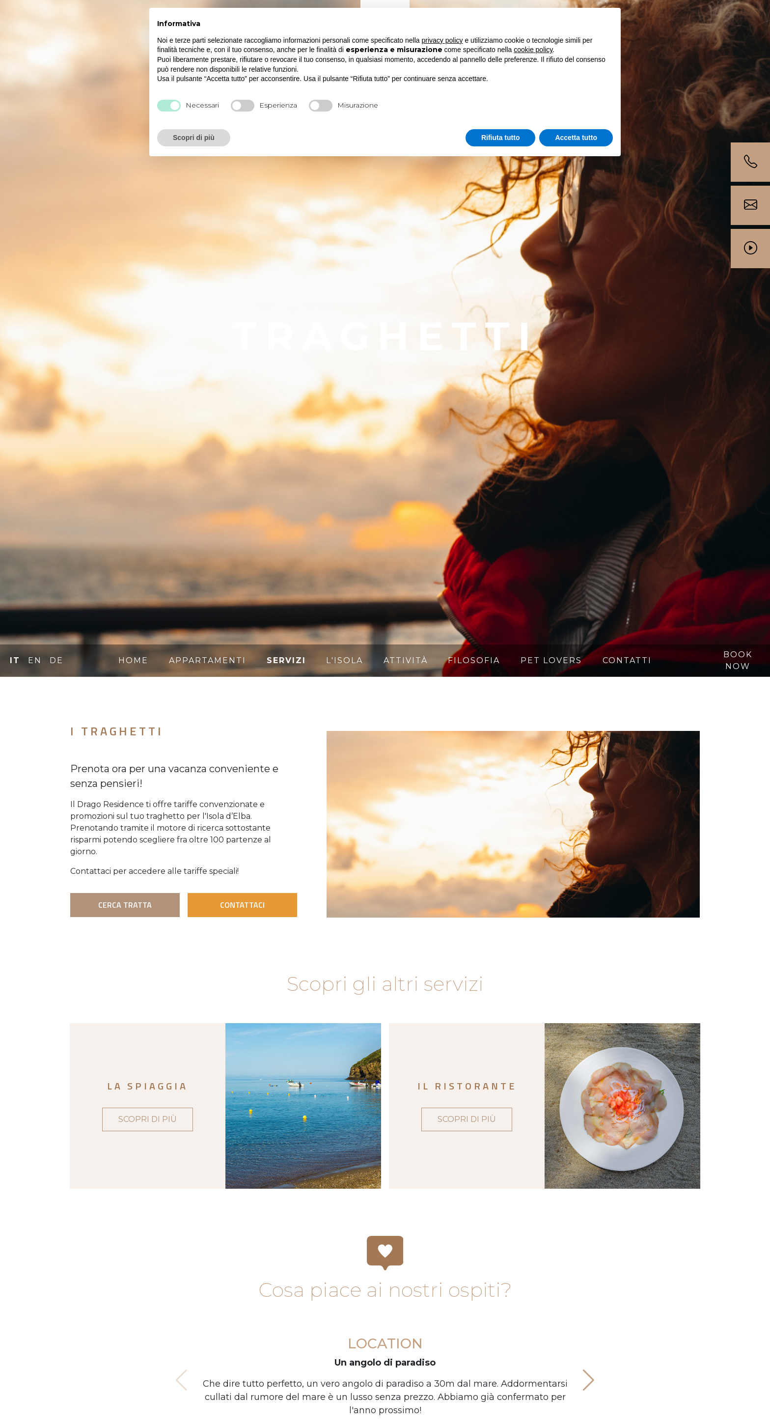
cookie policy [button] (533, 50)
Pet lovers (551, 660)
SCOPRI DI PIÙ (147, 1119)
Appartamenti (207, 660)
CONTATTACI (242, 905)
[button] (588, 1380)
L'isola (344, 660)
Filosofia (474, 660)
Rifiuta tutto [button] (500, 137)
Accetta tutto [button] (576, 137)
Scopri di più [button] (194, 137)
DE (56, 660)
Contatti (627, 660)
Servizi (286, 660)
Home (133, 660)
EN (35, 660)
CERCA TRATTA (125, 905)
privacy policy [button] (442, 40)
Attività (406, 660)
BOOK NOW (737, 660)
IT (15, 660)
